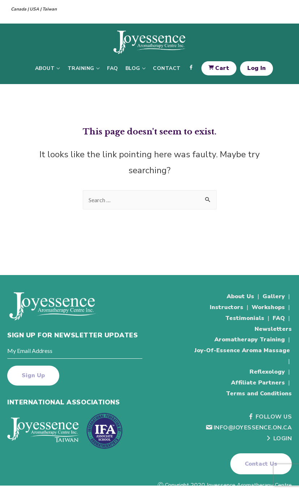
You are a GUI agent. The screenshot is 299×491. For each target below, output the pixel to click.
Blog (132, 68)
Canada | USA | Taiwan (34, 9)
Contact (167, 68)
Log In (256, 68)
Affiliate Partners (258, 383)
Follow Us (269, 417)
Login (278, 438)
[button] (261, 463)
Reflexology (267, 372)
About (45, 68)
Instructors (226, 307)
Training (81, 68)
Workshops (268, 307)
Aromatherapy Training (249, 340)
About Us (240, 296)
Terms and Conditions (259, 394)
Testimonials (244, 318)
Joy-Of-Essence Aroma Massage (242, 350)
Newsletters (273, 329)
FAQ (112, 68)
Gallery (273, 296)
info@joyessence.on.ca (248, 428)
